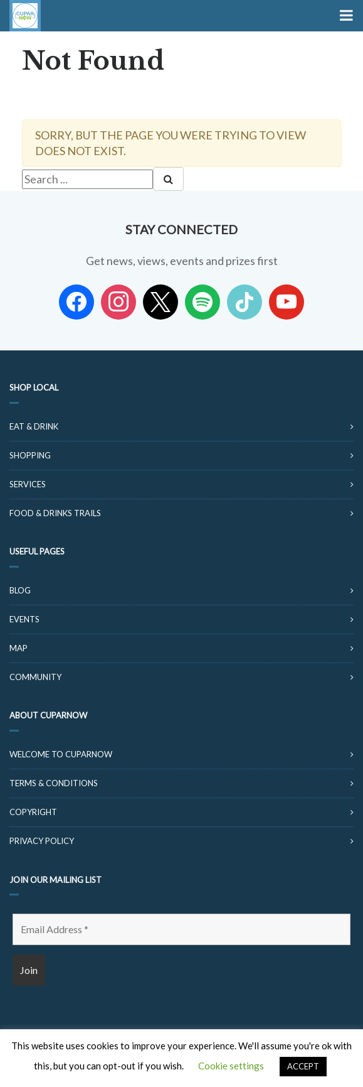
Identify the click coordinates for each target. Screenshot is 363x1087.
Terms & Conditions (53, 783)
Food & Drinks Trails (55, 513)
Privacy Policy (41, 841)
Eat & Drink (33, 426)
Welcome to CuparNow (60, 754)
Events (24, 619)
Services (27, 484)
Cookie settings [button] (231, 1065)
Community (35, 677)
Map (18, 648)
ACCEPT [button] (303, 1066)
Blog (20, 590)
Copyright (33, 812)
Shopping (30, 455)
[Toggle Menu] (345, 15)
